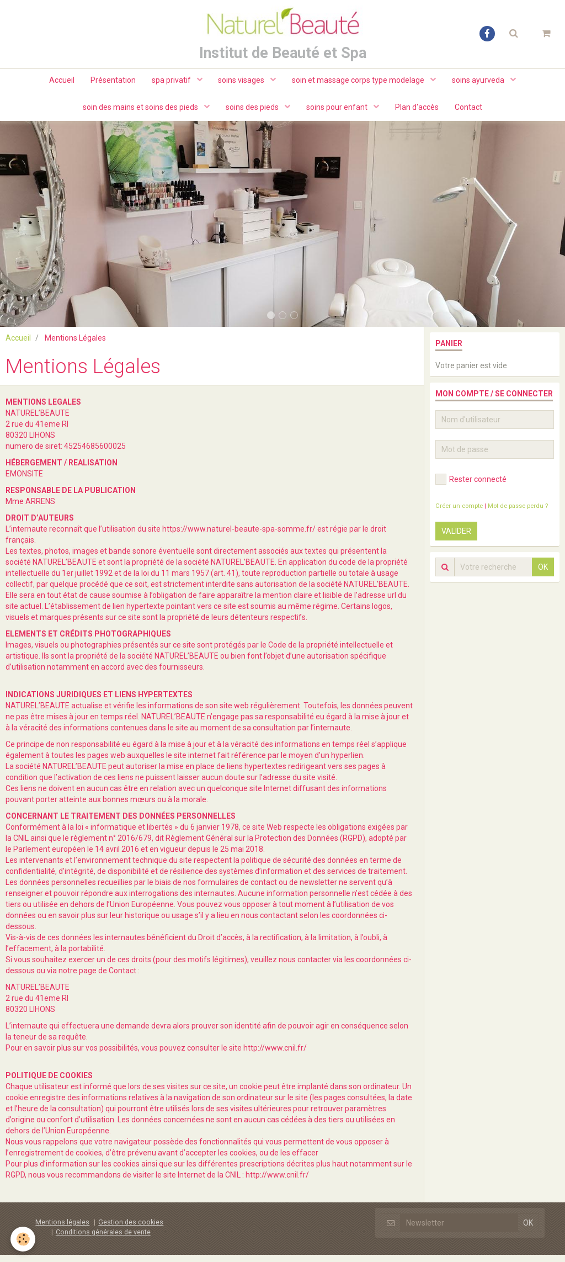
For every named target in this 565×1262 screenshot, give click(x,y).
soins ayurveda (481, 82)
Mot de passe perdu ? (518, 513)
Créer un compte (459, 513)
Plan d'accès (417, 110)
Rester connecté (471, 486)
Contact (469, 110)
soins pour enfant (337, 110)
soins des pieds (252, 110)
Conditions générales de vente (103, 1239)
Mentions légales (62, 1229)
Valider (456, 538)
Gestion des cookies (130, 1229)
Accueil (60, 82)
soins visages (242, 82)
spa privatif (171, 82)
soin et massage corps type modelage (360, 82)
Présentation (112, 82)
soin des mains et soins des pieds (140, 110)
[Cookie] (23, 1239)
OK (543, 574)
